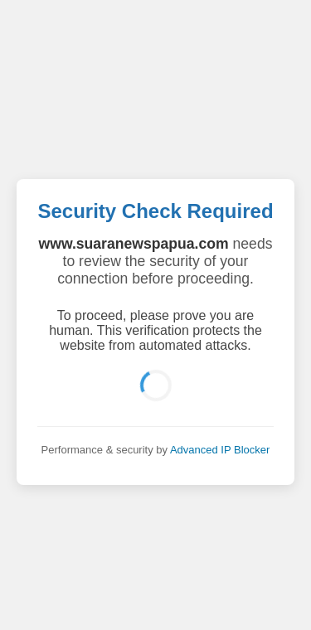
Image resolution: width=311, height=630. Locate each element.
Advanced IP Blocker (220, 449)
